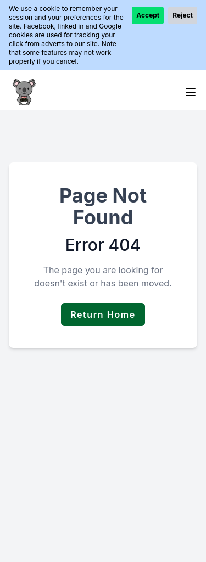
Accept (147, 15)
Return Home (103, 314)
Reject (182, 15)
